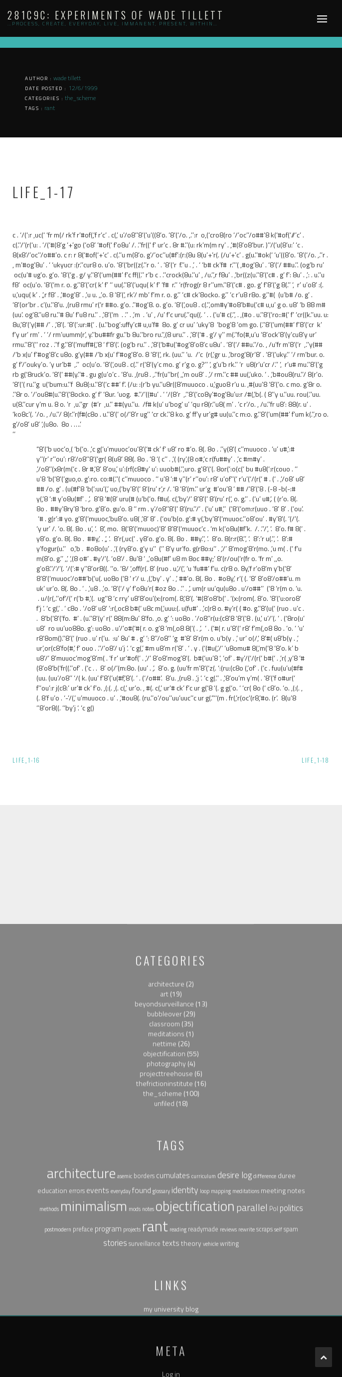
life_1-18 (316, 760)
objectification (164, 1275)
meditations (166, 1255)
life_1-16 (26, 760)
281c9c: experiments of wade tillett (115, 14)
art (164, 1215)
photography (166, 1285)
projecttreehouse (166, 1295)
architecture (166, 1205)
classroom (164, 1245)
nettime (164, 1265)
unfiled (164, 1325)
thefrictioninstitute (164, 1305)
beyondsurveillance (164, 1225)
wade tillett (67, 78)
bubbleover (164, 1235)
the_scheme (162, 1315)
